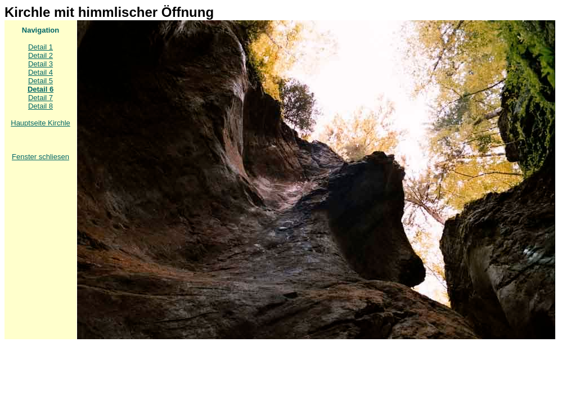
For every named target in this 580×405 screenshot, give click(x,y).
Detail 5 (40, 80)
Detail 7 (40, 97)
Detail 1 (40, 47)
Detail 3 (40, 64)
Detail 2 (40, 55)
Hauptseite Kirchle (40, 123)
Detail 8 (40, 106)
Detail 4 (40, 72)
